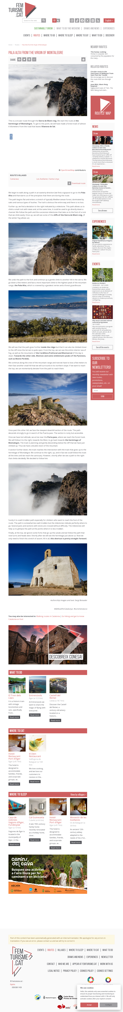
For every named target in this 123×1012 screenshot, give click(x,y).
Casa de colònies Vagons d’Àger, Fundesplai (16, 821)
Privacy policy (70, 970)
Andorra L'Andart (99, 283)
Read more (14, 717)
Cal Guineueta (36, 817)
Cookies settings (105, 970)
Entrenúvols (35, 695)
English (109, 20)
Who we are (63, 963)
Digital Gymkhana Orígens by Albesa (102, 241)
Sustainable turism (43, 28)
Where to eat (82, 35)
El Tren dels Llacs (14, 696)
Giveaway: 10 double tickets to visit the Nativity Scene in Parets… (102, 186)
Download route (76, 183)
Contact (51, 963)
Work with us (106, 963)
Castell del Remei (55, 696)
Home (10, 45)
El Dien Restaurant (35, 755)
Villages (62, 949)
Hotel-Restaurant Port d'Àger (14, 756)
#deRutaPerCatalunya (63, 609)
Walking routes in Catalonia (48, 616)
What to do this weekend (68, 28)
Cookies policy (87, 970)
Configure (108, 1005)
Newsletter (107, 956)
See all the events (102, 347)
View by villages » (78, 794)
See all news (102, 210)
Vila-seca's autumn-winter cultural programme (102, 321)
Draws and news (91, 28)
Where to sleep (65, 35)
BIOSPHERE (108, 981)
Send (102, 396)
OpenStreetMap (67, 170)
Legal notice (54, 970)
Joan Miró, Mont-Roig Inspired (99, 85)
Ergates (12, 984)
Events (26, 35)
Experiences (109, 28)
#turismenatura (80, 609)
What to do (97, 35)
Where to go (49, 35)
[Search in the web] (43, 20)
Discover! (110, 35)
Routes (37, 35)
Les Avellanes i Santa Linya (47, 179)
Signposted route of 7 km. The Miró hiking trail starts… (102, 89)
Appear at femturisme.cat (84, 963)
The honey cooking (98, 52)
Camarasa (14, 179)
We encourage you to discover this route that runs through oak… (102, 79)
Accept (89, 1005)
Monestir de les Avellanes (78, 818)
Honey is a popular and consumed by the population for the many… (102, 56)
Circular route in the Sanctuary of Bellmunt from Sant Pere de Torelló (102, 73)
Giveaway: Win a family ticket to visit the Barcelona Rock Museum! (101, 147)
